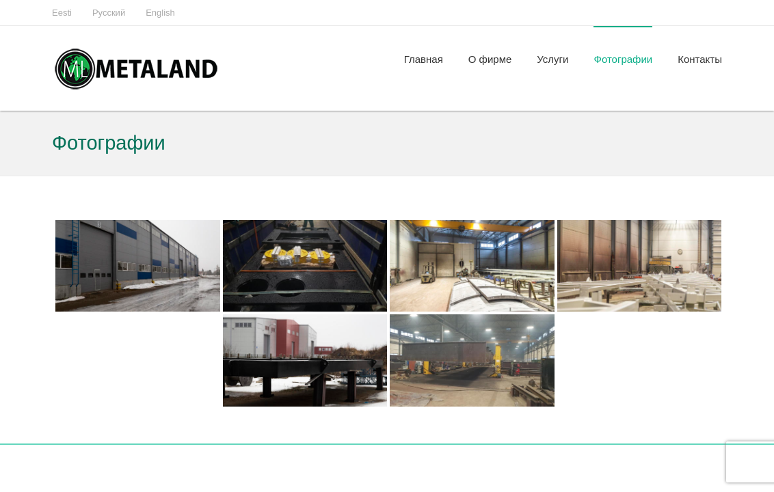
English (160, 13)
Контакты (700, 59)
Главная (423, 59)
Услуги (552, 59)
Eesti (62, 13)
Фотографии (622, 59)
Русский (108, 13)
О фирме (490, 59)
